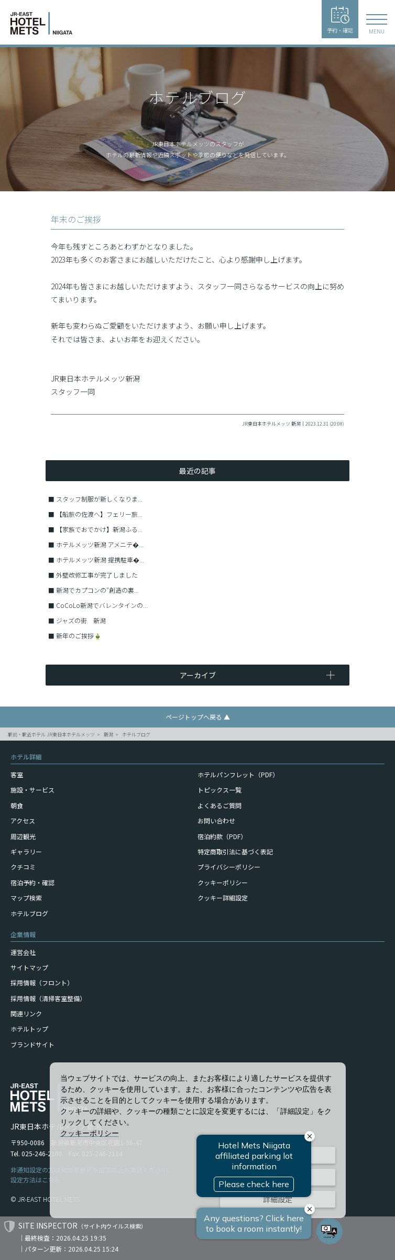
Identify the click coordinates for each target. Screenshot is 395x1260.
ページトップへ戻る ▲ (198, 716)
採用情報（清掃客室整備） (48, 998)
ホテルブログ (136, 734)
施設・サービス (32, 789)
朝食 (16, 805)
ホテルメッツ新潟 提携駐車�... (100, 559)
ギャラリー (26, 851)
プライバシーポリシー (229, 866)
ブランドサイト (32, 1044)
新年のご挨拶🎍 (79, 635)
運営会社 (23, 952)
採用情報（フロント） (41, 982)
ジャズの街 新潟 (81, 620)
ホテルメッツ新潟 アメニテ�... (100, 544)
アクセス (22, 820)
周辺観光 (23, 836)
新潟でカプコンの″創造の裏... (97, 589)
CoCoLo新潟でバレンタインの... (102, 605)
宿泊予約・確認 (32, 882)
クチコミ (23, 866)
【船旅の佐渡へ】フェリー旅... (99, 513)
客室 (16, 774)
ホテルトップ (29, 1028)
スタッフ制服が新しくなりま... (99, 498)
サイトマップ (29, 967)
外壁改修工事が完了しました (97, 574)
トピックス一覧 (220, 789)
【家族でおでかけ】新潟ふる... (99, 529)
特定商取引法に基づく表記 (235, 851)
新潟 (108, 734)
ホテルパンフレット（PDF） (238, 774)
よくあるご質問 (220, 805)
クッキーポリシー (223, 882)
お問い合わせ (216, 820)
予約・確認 (340, 20)
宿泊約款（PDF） (222, 836)
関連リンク (26, 1013)
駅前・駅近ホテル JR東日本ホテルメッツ (51, 734)
